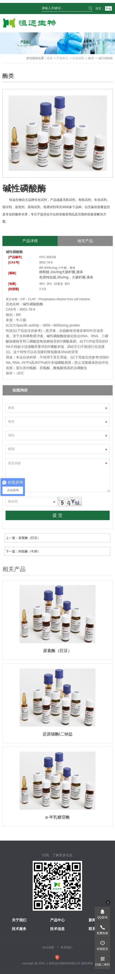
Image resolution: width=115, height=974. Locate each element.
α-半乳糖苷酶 (57, 817)
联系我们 (66, 947)
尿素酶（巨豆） (57, 650)
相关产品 (85, 241)
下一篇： (23, 551)
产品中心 (62, 58)
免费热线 (102, 933)
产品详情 (30, 241)
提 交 (57, 515)
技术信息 (57, 929)
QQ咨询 (102, 917)
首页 (50, 58)
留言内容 (58, 475)
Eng (108, 8)
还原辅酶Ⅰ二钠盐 (58, 734)
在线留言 (102, 949)
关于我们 (19, 920)
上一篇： (23, 538)
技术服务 (19, 929)
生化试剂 (78, 58)
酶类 (91, 58)
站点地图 (48, 947)
